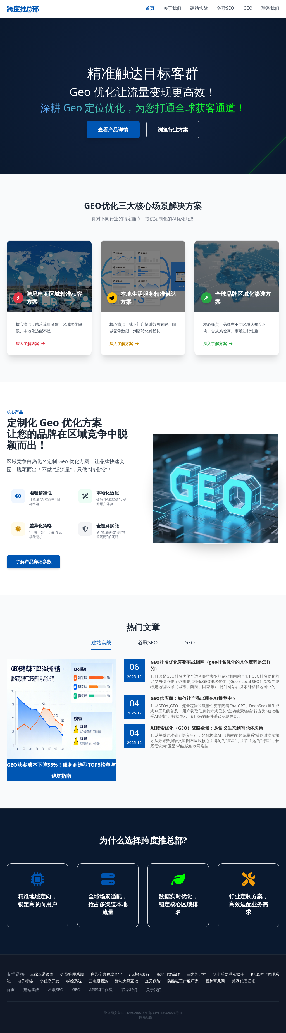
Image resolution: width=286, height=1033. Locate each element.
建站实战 (199, 8)
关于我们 (172, 8)
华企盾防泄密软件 (228, 974)
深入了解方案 (30, 343)
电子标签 (25, 981)
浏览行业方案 (173, 129)
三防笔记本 (196, 974)
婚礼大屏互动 (126, 981)
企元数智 (153, 981)
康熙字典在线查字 (106, 974)
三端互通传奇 (42, 974)
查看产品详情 (113, 129)
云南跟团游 (98, 981)
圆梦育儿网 (215, 981)
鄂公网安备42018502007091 (125, 1012)
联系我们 (270, 8)
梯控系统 (74, 981)
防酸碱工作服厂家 (183, 981)
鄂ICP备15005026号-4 (165, 1012)
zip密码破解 (139, 974)
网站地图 (145, 1017)
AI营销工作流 (101, 989)
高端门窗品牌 (168, 974)
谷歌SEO (225, 8)
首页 (150, 8)
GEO (247, 8)
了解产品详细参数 (33, 562)
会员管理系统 (72, 974)
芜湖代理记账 (243, 981)
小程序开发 (49, 981)
